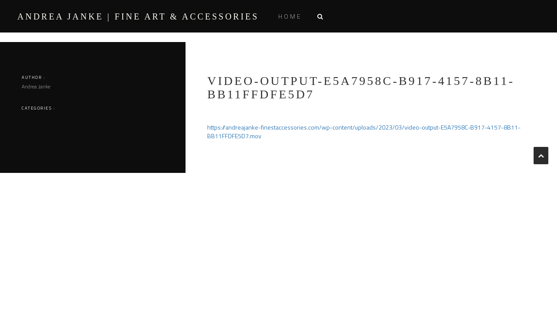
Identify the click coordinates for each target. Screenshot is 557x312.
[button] (320, 16)
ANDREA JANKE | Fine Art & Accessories (138, 16)
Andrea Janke (36, 86)
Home (290, 16)
